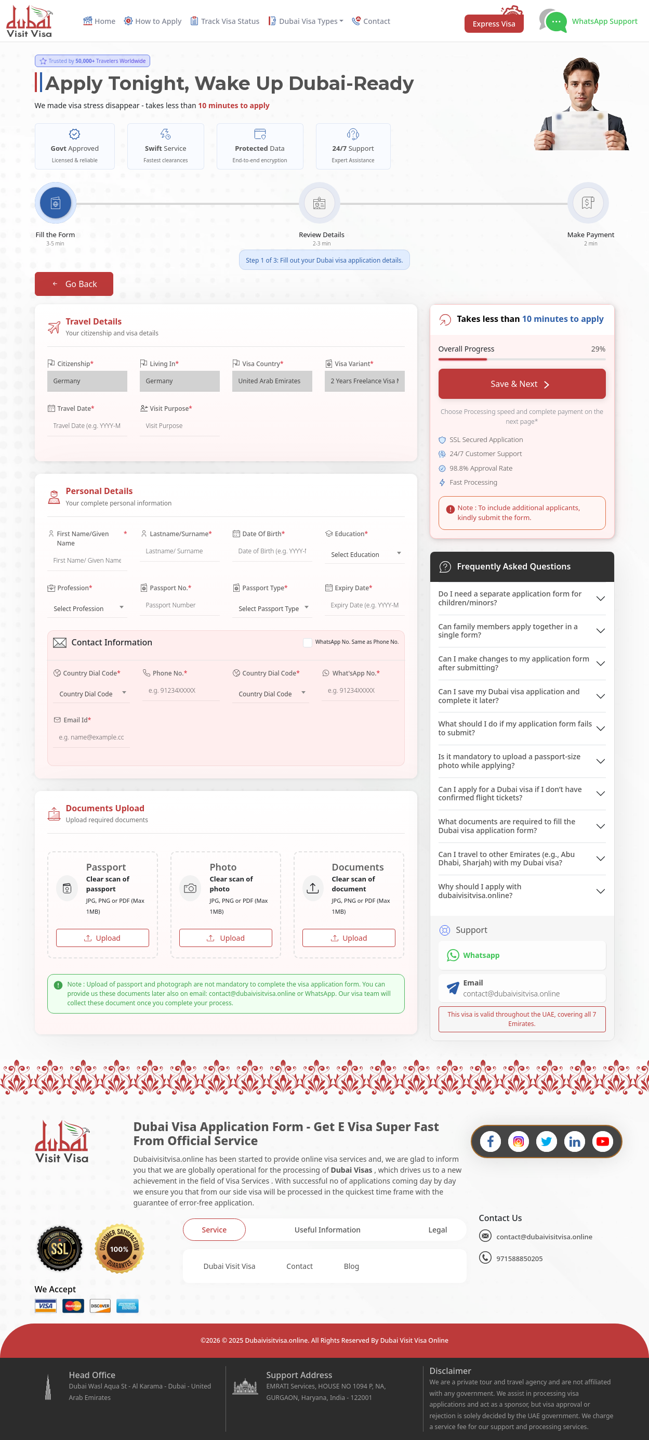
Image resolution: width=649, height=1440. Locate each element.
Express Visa (494, 24)
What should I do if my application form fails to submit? (515, 728)
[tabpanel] (324, 1266)
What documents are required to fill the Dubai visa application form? (507, 825)
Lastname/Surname (176, 534)
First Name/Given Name (87, 538)
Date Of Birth (258, 534)
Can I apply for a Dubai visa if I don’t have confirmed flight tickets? (510, 793)
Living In (159, 364)
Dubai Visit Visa (230, 1266)
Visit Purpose (166, 408)
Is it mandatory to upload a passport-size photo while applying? (510, 760)
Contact (299, 1266)
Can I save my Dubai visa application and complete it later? (509, 695)
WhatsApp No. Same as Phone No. (357, 641)
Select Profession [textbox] (79, 608)
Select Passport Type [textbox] (269, 608)
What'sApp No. (351, 673)
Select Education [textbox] (356, 554)
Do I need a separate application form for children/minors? (510, 598)
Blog (352, 1266)
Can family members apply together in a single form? (508, 630)
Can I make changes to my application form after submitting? (514, 663)
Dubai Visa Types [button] (302, 21)
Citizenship (70, 364)
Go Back (74, 284)
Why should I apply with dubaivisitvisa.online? (480, 890)
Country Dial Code (87, 673)
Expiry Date (349, 588)
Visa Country (258, 364)
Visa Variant (349, 364)
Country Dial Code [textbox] (86, 694)
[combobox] (365, 552)
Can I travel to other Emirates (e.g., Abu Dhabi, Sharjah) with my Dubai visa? (507, 858)
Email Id (72, 720)
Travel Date (71, 408)
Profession (69, 588)
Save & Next (520, 384)
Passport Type (260, 588)
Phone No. (164, 673)
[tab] (214, 1229)
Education (346, 534)
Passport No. (166, 588)
